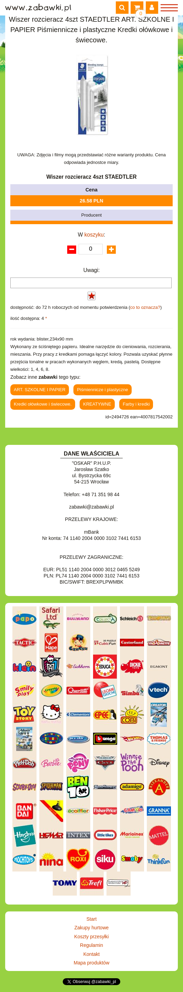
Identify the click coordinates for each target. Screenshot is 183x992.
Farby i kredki (136, 404)
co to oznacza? (145, 307)
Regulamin (91, 945)
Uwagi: (91, 270)
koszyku (94, 235)
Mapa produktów (92, 962)
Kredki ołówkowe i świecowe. (43, 404)
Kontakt (91, 954)
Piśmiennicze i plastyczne (102, 389)
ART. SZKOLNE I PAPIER (39, 389)
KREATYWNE (97, 404)
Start (92, 919)
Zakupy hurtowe (91, 927)
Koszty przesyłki (91, 936)
